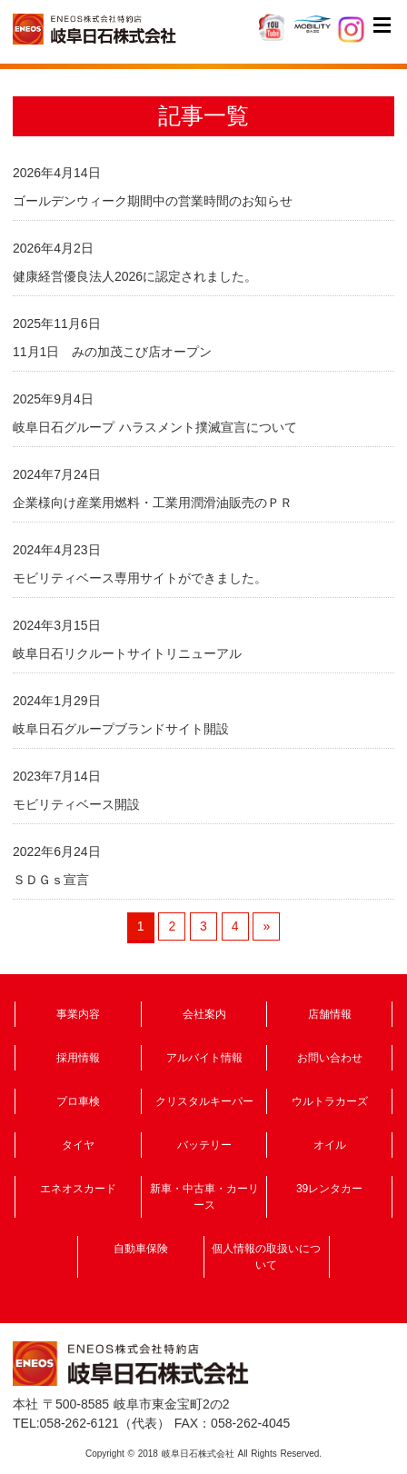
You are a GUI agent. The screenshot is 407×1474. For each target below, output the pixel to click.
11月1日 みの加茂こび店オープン (112, 351)
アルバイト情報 (204, 1057)
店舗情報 (330, 1014)
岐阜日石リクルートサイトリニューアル (127, 653)
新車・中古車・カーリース (204, 1196)
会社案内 (204, 1014)
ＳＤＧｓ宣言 (51, 879)
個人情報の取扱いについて (266, 1256)
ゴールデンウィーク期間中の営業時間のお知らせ (153, 201)
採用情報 (78, 1057)
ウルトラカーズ (330, 1101)
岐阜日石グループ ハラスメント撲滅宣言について (155, 427)
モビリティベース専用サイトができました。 (140, 578)
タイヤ (78, 1145)
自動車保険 (141, 1248)
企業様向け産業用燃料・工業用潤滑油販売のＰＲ (153, 502)
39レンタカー (329, 1188)
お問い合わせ (329, 1057)
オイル (329, 1145)
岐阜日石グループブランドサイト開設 (121, 729)
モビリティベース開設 (76, 804)
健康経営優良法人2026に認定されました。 (135, 276)
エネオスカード (78, 1188)
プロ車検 (78, 1101)
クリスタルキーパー (204, 1101)
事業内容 (78, 1014)
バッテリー (204, 1145)
